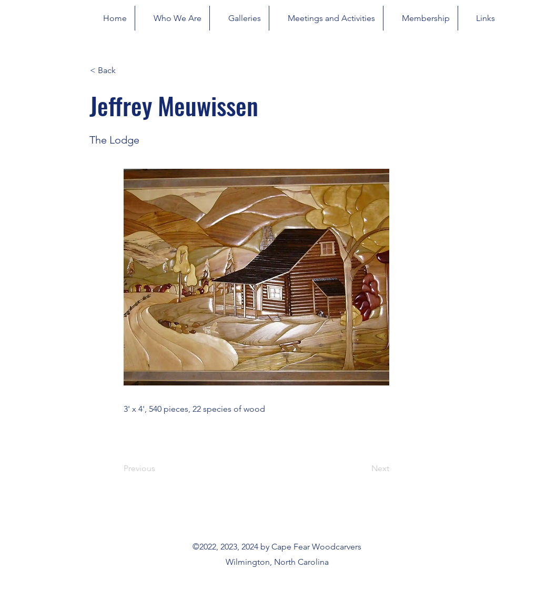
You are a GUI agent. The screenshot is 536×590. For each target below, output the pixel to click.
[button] (124, 70)
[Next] (363, 468)
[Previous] (158, 468)
